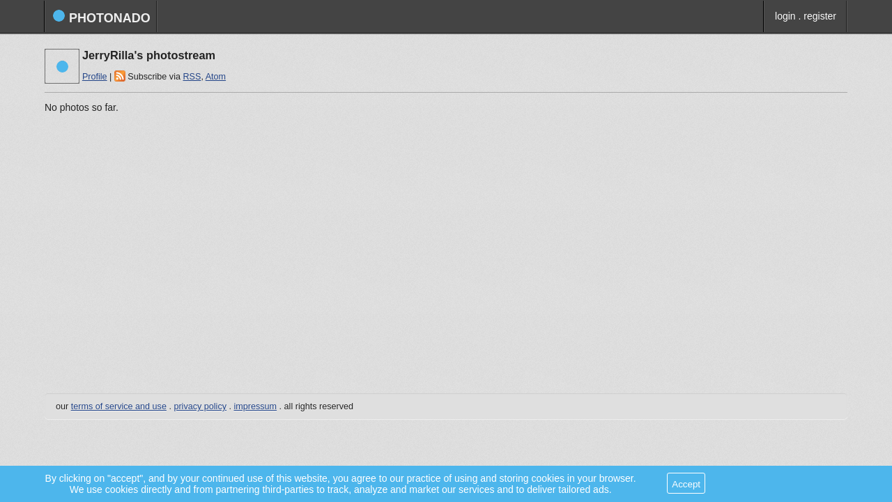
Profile (94, 77)
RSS (192, 77)
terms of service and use (119, 406)
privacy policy (200, 406)
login (785, 16)
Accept (686, 484)
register (819, 16)
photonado (101, 17)
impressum (255, 406)
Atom (216, 77)
